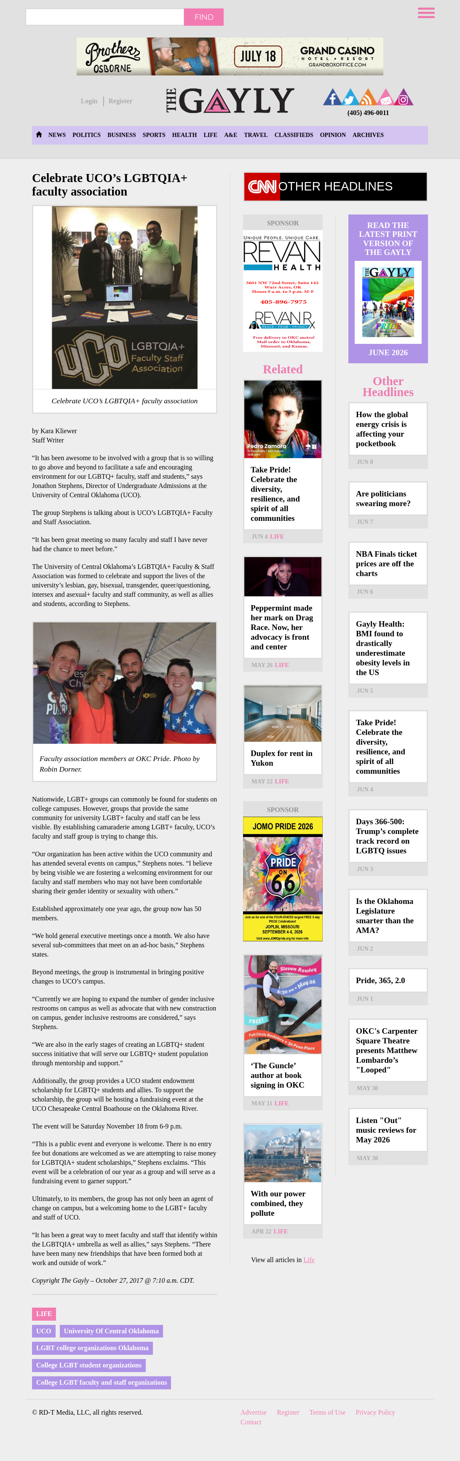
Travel (256, 135)
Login (88, 101)
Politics (86, 135)
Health (184, 135)
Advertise (254, 1412)
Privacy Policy (376, 1412)
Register (120, 101)
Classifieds (294, 135)
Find (204, 16)
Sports (154, 135)
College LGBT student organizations (89, 1365)
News (57, 135)
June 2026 (388, 352)
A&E (230, 135)
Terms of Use (328, 1412)
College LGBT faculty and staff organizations (101, 1382)
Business (121, 135)
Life (210, 135)
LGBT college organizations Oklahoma (92, 1347)
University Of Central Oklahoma (111, 1331)
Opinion (333, 135)
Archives (368, 135)
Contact (251, 1422)
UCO (43, 1331)
